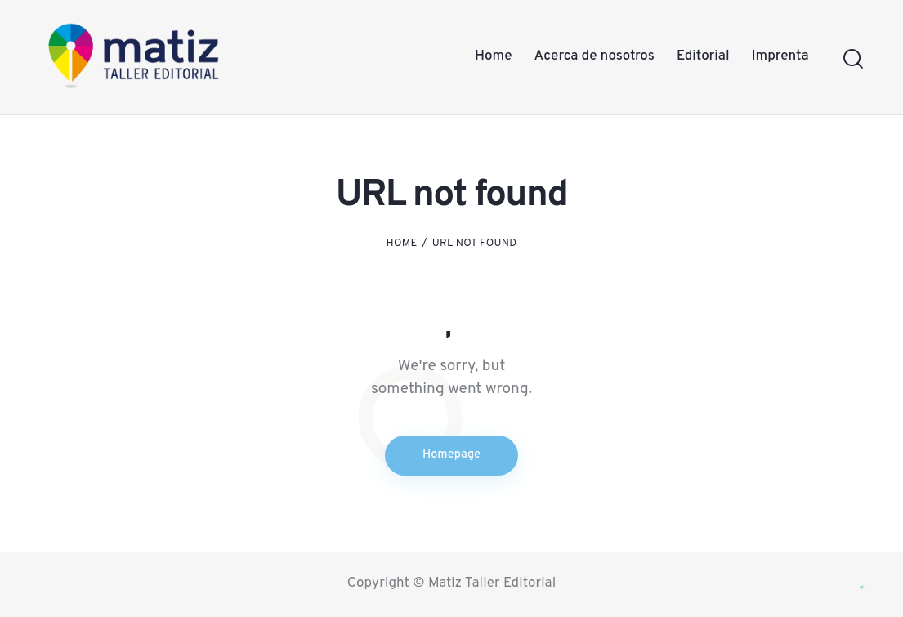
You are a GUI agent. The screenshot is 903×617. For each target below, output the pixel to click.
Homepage (452, 455)
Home (402, 243)
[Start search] (852, 60)
